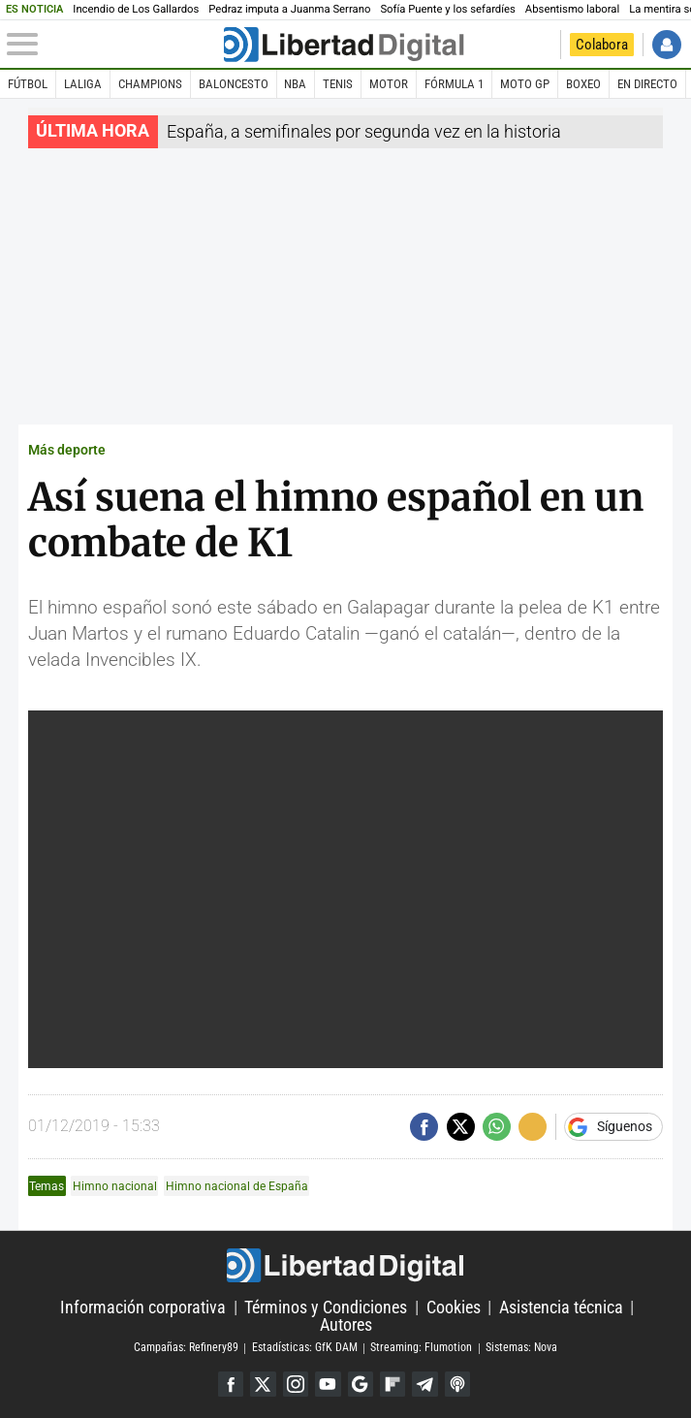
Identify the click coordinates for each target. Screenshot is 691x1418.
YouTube (327, 1384)
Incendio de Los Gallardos (136, 9)
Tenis (338, 84)
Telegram (424, 1384)
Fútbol (27, 84)
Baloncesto (233, 84)
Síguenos (624, 1127)
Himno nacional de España (237, 1186)
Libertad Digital (345, 1265)
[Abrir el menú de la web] (114, 44)
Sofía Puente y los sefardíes (447, 9)
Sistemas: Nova (521, 1347)
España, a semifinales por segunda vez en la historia (364, 132)
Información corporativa (143, 1307)
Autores (346, 1324)
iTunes (457, 1384)
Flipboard (392, 1384)
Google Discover (360, 1384)
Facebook (230, 1384)
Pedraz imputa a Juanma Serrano (289, 9)
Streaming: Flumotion (421, 1347)
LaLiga (83, 84)
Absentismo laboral (572, 9)
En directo (647, 84)
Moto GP (525, 84)
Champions (150, 84)
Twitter (262, 1384)
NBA (295, 84)
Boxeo (583, 84)
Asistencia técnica (561, 1307)
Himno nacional (115, 1186)
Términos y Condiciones (325, 1307)
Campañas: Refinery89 (186, 1347)
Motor (388, 84)
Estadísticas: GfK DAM (305, 1347)
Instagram (295, 1384)
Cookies (453, 1307)
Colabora (602, 44)
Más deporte (67, 449)
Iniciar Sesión (666, 44)
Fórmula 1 (454, 84)
